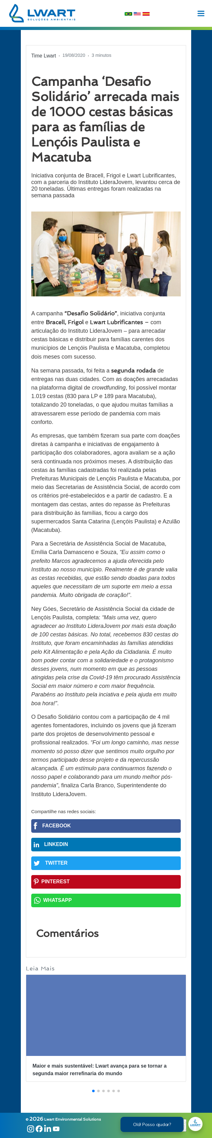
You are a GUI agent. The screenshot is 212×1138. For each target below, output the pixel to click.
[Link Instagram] (30, 1129)
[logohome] (42, 13)
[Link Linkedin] (47, 1129)
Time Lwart (43, 55)
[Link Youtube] (55, 1129)
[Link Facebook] (38, 1129)
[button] (93, 1091)
